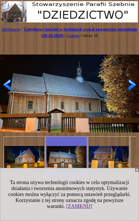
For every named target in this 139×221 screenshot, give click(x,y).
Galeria (73, 35)
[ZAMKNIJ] (79, 206)
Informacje (11, 29)
